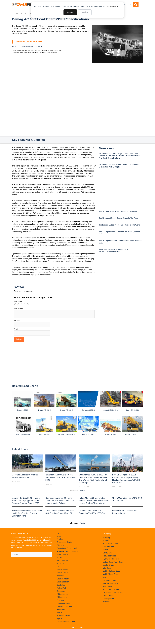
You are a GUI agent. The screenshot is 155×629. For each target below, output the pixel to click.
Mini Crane (107, 568)
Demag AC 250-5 (44, 410)
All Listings (61, 609)
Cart (58, 567)
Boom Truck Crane (110, 544)
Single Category (63, 579)
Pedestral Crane (109, 580)
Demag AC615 (110, 435)
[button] (136, 4)
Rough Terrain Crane (111, 589)
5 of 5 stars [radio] (27, 304)
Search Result (62, 573)
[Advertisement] (117, 81)
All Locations (62, 597)
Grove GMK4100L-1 (110, 410)
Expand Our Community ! (67, 548)
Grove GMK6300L (44, 435)
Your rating (18, 301)
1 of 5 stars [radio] (15, 304)
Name (17, 320)
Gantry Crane (108, 553)
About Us (126, 4)
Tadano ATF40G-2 (88, 435)
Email (17, 329)
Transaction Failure (64, 606)
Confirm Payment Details (66, 622)
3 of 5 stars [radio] (21, 304)
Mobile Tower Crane (111, 574)
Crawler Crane (108, 547)
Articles (60, 539)
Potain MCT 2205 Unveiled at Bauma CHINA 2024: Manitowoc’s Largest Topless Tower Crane (94, 500)
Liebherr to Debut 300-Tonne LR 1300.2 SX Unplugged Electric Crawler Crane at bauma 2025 (26, 500)
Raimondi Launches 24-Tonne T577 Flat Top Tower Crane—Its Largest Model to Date (59, 500)
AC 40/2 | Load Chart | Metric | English (27, 46)
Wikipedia (60, 545)
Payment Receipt (63, 603)
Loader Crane (108, 565)
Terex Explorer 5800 (22, 435)
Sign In (59, 612)
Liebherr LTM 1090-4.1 (132, 435)
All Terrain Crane (63, 560)
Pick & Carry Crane (110, 583)
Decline (85, 12)
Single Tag (61, 585)
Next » (82, 491)
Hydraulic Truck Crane (111, 559)
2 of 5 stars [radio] (18, 304)
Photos (59, 557)
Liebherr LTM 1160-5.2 (66, 435)
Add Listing (61, 576)
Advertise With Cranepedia (67, 551)
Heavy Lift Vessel (109, 556)
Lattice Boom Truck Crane (113, 562)
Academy (106, 538)
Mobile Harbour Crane (111, 571)
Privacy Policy (112, 6)
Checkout (60, 600)
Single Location (63, 582)
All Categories (62, 594)
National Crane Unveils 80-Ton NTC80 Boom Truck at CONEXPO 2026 (60, 477)
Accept (70, 12)
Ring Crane (107, 586)
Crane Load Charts (23, 14)
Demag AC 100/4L (88, 410)
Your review (19, 308)
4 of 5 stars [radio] (24, 304)
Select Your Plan (63, 616)
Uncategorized (108, 599)
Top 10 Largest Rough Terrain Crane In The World (118, 218)
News (59, 536)
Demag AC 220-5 (66, 410)
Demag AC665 (22, 410)
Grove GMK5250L (132, 410)
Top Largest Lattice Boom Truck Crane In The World (119, 225)
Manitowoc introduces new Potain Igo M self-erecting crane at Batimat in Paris (27, 513)
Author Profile (62, 588)
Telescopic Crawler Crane (113, 593)
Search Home (62, 570)
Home (14, 14)
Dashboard (61, 591)
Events (105, 550)
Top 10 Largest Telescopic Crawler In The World (118, 211)
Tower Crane (108, 596)
